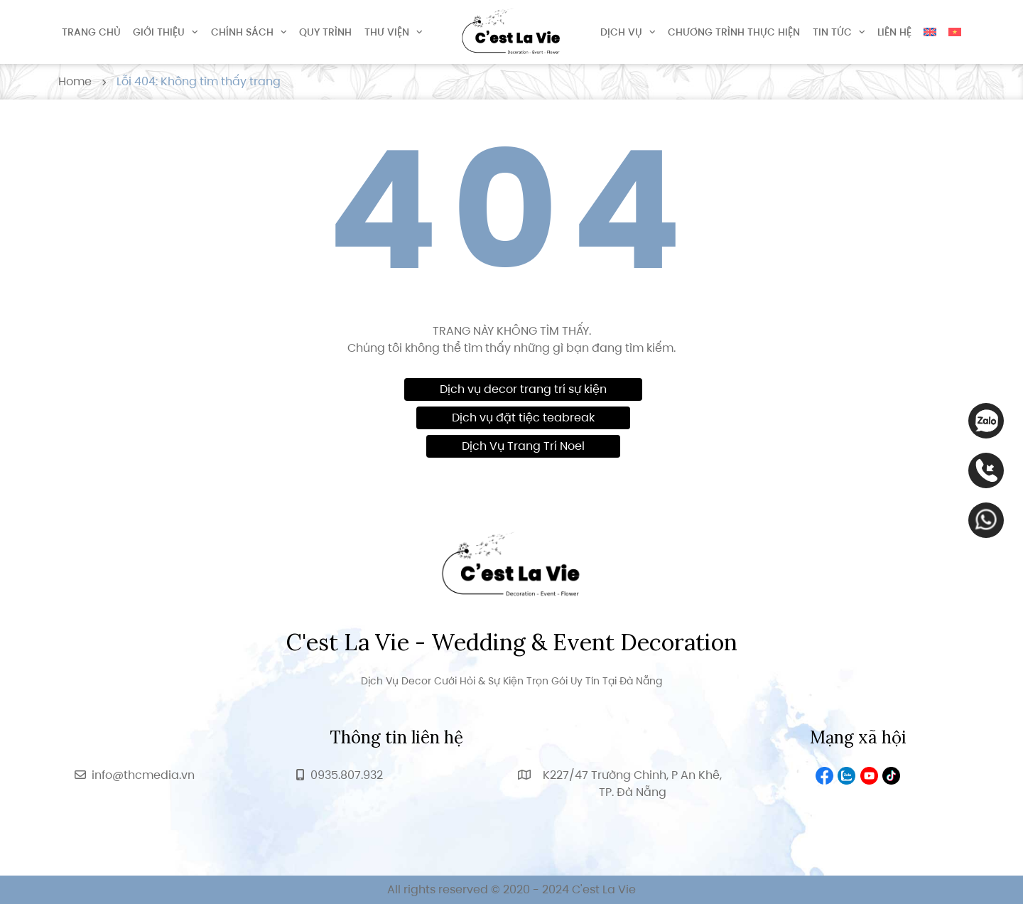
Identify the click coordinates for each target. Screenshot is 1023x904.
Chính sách (242, 32)
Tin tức (832, 32)
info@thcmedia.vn (143, 775)
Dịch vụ (621, 32)
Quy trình (325, 32)
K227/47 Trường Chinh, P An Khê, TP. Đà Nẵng (632, 783)
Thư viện (386, 32)
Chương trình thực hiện (734, 32)
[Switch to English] (930, 32)
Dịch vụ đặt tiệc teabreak (523, 417)
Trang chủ (91, 32)
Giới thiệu (159, 32)
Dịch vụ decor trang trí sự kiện (523, 389)
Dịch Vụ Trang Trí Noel (523, 446)
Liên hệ (894, 32)
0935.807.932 (346, 775)
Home (75, 81)
